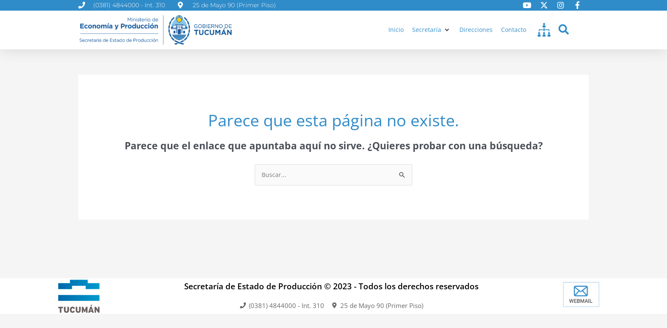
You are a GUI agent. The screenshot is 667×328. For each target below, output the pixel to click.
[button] (429, 30)
